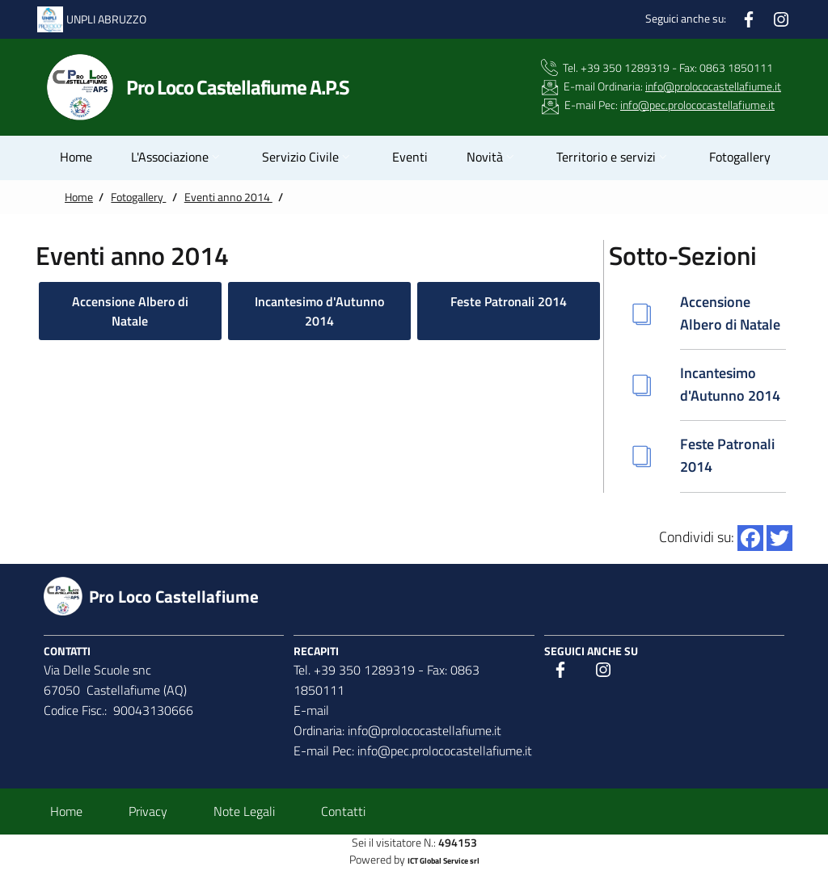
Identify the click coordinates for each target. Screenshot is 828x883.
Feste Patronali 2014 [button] (508, 301)
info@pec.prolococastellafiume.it (697, 105)
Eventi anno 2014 (228, 197)
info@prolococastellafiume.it (713, 86)
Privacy (148, 811)
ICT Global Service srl (443, 861)
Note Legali (244, 811)
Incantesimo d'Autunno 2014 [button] (319, 311)
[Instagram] (781, 17)
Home (79, 197)
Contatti (343, 811)
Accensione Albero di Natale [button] (130, 311)
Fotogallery (138, 197)
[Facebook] (748, 17)
